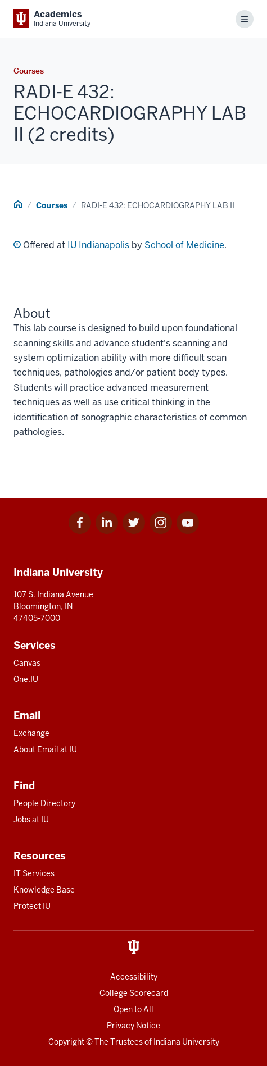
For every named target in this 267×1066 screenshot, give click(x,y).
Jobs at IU (31, 820)
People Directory (44, 803)
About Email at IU (45, 749)
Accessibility (133, 977)
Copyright (66, 1042)
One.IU (25, 679)
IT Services (34, 873)
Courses (51, 205)
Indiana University (186, 1042)
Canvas (26, 663)
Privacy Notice (133, 1026)
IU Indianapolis (98, 245)
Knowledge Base (44, 890)
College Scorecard (133, 993)
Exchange (31, 733)
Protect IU (32, 906)
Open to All (133, 1009)
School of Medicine (184, 245)
